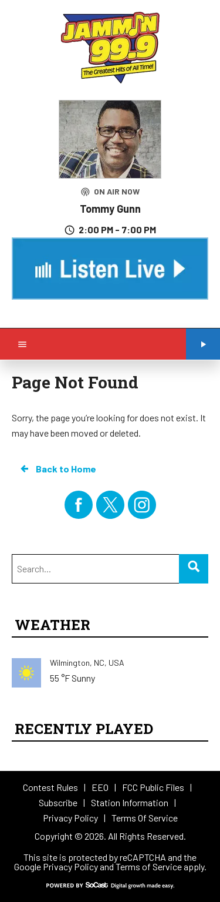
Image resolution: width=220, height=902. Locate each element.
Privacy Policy (70, 866)
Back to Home (57, 469)
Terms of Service (149, 866)
